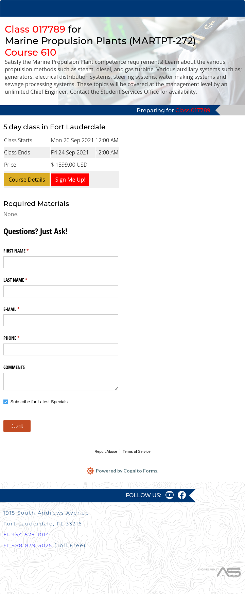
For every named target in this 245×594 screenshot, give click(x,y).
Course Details (26, 179)
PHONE (19, 338)
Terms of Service (137, 451)
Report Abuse (105, 451)
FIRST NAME (24, 250)
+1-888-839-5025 (27, 545)
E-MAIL (19, 309)
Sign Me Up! (70, 179)
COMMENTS (14, 367)
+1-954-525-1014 (26, 535)
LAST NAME (23, 280)
